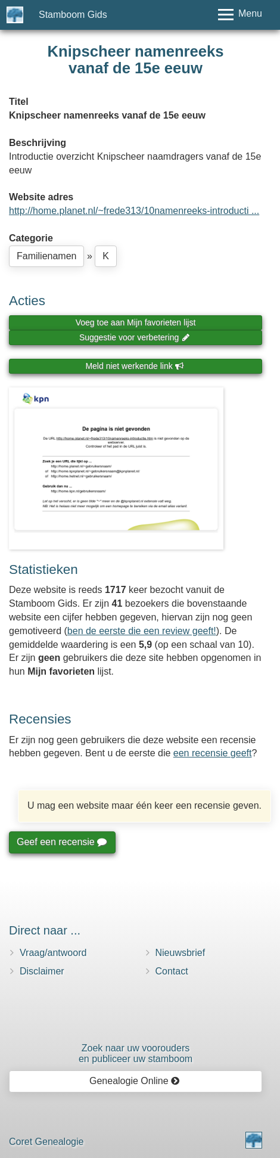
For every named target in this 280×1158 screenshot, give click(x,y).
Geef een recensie (61, 842)
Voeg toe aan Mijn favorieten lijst (136, 322)
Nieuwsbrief (180, 953)
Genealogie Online (134, 1081)
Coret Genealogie (46, 1142)
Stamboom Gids (73, 15)
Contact (171, 971)
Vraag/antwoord (53, 953)
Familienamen (46, 256)
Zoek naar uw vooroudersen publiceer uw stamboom (135, 1053)
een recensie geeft (212, 753)
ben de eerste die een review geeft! (141, 631)
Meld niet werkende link (134, 366)
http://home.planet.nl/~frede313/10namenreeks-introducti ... (134, 211)
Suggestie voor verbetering (134, 337)
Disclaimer (42, 971)
